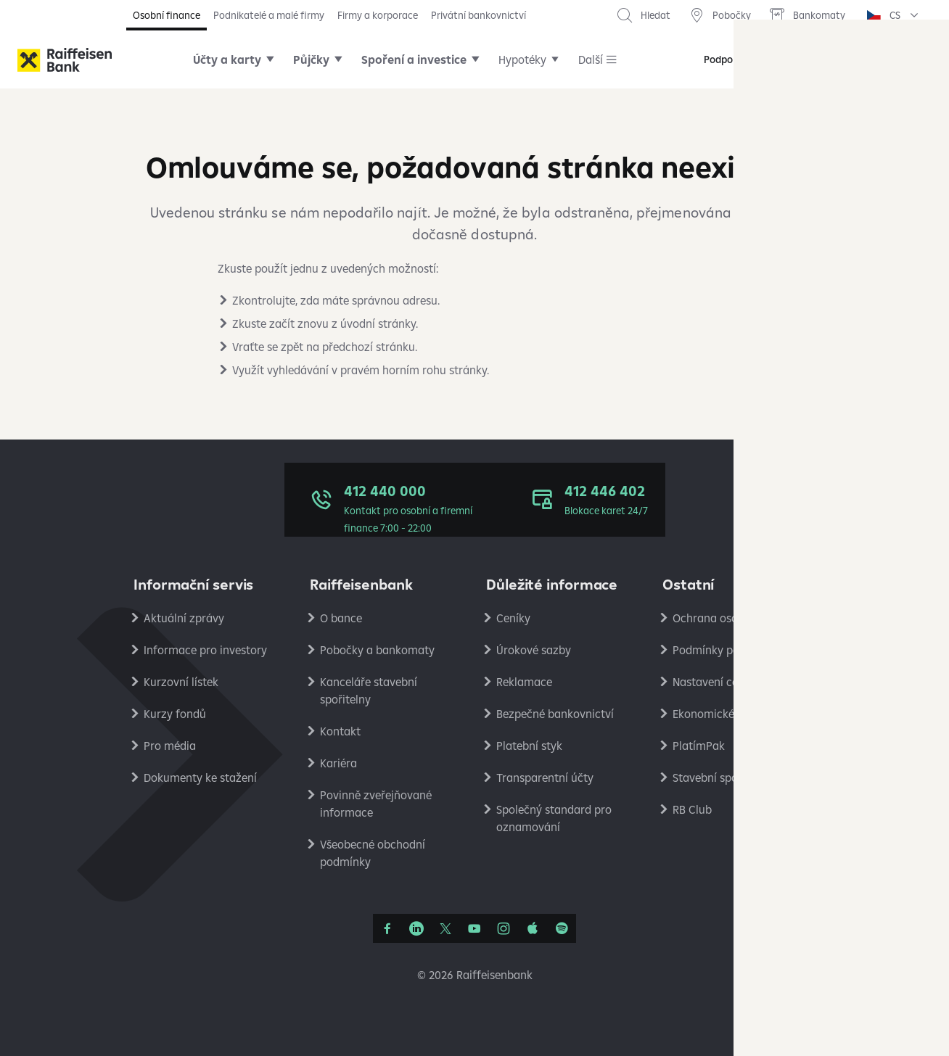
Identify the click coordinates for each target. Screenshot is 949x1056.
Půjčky (311, 59)
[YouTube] (474, 928)
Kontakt (340, 731)
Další (590, 59)
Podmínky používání (724, 650)
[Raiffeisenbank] (64, 60)
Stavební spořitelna (722, 777)
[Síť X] (445, 928)
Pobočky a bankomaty (377, 650)
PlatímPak (699, 745)
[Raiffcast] (561, 928)
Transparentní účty (544, 777)
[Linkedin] (416, 928)
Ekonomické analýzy (725, 713)
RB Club (692, 809)
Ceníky (513, 618)
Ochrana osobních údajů (735, 618)
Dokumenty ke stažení (200, 777)
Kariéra (338, 763)
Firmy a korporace (377, 15)
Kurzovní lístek (181, 682)
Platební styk (529, 745)
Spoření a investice (414, 59)
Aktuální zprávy (184, 618)
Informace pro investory (205, 650)
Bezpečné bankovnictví (555, 713)
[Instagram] (503, 928)
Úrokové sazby (533, 650)
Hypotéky (522, 59)
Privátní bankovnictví (478, 15)
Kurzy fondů (175, 713)
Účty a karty (227, 59)
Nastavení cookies (719, 682)
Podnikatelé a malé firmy (268, 15)
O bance (341, 618)
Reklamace (524, 682)
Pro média (170, 745)
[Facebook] (387, 928)
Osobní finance (166, 15)
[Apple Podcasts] (532, 928)
